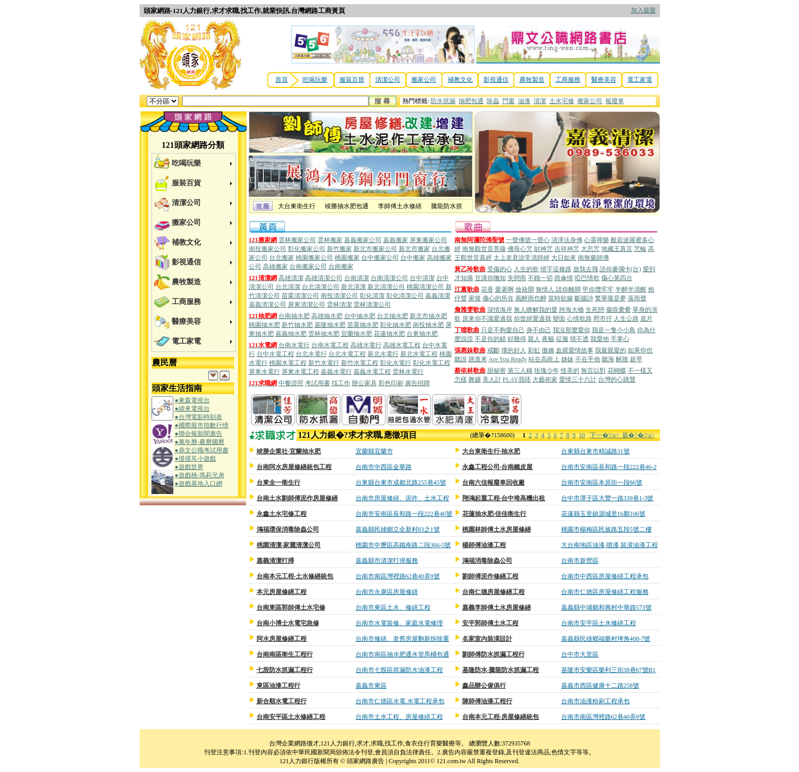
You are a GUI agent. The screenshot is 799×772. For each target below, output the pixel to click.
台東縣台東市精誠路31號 (595, 451)
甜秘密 (496, 370)
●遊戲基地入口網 (198, 483)
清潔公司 (387, 79)
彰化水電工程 (431, 362)
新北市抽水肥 (428, 316)
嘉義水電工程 (372, 371)
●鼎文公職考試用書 (202, 450)
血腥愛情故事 (574, 350)
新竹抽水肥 (297, 324)
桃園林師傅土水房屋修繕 (496, 529)
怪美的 (570, 370)
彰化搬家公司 (306, 248)
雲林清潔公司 (372, 304)
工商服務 (567, 79)
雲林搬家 (330, 240)
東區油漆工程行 (278, 685)
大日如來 (563, 257)
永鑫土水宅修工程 (282, 513)
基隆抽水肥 (330, 324)
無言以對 (593, 370)
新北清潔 (353, 286)
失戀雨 (517, 278)
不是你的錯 (490, 339)
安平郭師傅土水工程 (490, 623)
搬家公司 (423, 79)
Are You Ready (508, 359)
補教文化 (460, 79)
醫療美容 (603, 79)
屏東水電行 (264, 371)
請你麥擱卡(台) (620, 269)
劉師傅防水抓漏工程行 (493, 654)
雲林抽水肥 (323, 333)
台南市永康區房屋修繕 (387, 592)
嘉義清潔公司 (267, 304)
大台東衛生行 (296, 206)
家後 (474, 298)
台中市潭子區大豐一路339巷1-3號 (607, 498)
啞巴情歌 (587, 278)
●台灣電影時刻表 (198, 417)
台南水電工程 (330, 345)
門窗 (508, 101)
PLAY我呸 (517, 379)
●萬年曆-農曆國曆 (199, 442)
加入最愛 (643, 10)
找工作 (341, 383)
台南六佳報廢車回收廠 (493, 482)
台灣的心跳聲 (617, 379)
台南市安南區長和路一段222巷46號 (404, 513)
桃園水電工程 (288, 362)
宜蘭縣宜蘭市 (374, 451)
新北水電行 (383, 354)
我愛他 (599, 339)
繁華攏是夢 (610, 298)
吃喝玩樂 (314, 79)
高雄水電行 (366, 345)
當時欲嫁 (560, 298)
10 (582, 435)
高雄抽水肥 (327, 316)
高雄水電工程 (402, 345)
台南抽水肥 (294, 316)
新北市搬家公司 (375, 248)
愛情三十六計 (578, 379)
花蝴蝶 (616, 370)
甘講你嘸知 (490, 278)
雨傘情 (563, 278)
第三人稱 (520, 370)
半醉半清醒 (630, 289)
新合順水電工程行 (282, 701)
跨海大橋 (571, 309)
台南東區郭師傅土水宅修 (291, 607)
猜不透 (579, 339)
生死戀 (595, 309)
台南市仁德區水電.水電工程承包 (400, 701)
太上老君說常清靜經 (521, 257)
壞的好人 (513, 350)
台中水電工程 (275, 354)
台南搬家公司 (308, 266)
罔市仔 (602, 318)
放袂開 (524, 289)
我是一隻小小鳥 (614, 330)
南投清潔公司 (339, 295)
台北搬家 (281, 257)
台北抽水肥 (392, 316)
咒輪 (640, 248)
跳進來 (477, 359)
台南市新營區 (580, 560)
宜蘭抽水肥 (356, 333)
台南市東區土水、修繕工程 (393, 607)
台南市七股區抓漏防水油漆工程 (399, 670)
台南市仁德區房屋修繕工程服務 (605, 592)
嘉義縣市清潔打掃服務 (387, 560)
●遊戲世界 (189, 467)
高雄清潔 (290, 278)
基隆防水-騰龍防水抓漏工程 (500, 670)
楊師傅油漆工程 (484, 545)
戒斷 (493, 350)
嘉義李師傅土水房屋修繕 (496, 607)
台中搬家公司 (380, 257)
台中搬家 (412, 257)
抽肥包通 (471, 101)
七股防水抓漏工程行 (285, 670)
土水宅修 (561, 101)
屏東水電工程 (300, 371)
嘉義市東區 (371, 685)
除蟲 (493, 101)
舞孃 (474, 379)
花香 (487, 289)
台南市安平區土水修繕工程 (598, 623)
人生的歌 (526, 269)
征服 (562, 339)
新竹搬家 (339, 248)
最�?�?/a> (638, 435)
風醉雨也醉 (531, 298)
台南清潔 (356, 278)
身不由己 (538, 330)
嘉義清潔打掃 (275, 560)
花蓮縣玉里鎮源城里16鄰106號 (603, 513)
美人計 (492, 379)
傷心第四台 (616, 278)
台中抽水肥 (359, 316)
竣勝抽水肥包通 (347, 206)
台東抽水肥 (422, 333)
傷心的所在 (498, 298)
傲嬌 (548, 350)
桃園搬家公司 (314, 257)
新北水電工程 (419, 354)
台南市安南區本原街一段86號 (601, 482)
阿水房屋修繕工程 (282, 638)
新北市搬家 (414, 248)
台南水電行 (294, 345)
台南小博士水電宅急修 (288, 623)
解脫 (622, 359)
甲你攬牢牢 (598, 289)
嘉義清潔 (437, 295)
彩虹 (534, 350)
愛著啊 (504, 289)
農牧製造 (531, 79)
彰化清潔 (372, 295)
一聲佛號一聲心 (528, 240)
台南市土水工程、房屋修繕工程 (399, 716)
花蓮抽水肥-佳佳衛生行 (494, 513)
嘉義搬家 (395, 240)
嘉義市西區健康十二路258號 (600, 685)
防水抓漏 (442, 101)
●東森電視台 (192, 400)
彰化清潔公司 (405, 295)
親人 (534, 339)
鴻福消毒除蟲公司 (487, 560)
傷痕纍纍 (618, 309)
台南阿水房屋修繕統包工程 (294, 467)
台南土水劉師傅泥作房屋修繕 (297, 498)
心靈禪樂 (596, 240)
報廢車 (614, 101)
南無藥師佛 (593, 257)
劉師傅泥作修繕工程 (490, 576)
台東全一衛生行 (278, 482)
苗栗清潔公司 (300, 295)
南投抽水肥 (428, 324)
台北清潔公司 (320, 286)
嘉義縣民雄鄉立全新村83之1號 (398, 529)
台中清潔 (422, 278)
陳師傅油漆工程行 (487, 701)
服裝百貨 (351, 79)
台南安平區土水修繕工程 (291, 716)
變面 (559, 318)
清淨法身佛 (566, 240)
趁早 (636, 359)
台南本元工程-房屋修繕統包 (500, 716)
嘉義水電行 (336, 371)
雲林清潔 (339, 304)
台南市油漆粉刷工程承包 (595, 701)
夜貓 (548, 339)
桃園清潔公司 (425, 286)
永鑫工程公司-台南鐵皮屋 (497, 467)
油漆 (524, 101)
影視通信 (496, 79)
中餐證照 (290, 383)
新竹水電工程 (359, 362)
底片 (646, 318)
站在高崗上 (544, 359)
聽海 (608, 359)
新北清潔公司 (386, 286)
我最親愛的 (610, 350)
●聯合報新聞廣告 (198, 433)
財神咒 (543, 248)
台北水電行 (311, 354)
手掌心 (620, 339)
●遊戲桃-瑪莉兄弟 (199, 475)
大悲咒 (590, 248)
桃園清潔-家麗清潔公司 (289, 545)
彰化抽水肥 (395, 324)
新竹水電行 (323, 362)
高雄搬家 (275, 266)
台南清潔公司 (389, 278)
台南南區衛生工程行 (285, 654)
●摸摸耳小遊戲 (195, 458)
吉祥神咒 (566, 248)
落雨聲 (637, 298)
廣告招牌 (417, 383)
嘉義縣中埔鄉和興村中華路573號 (606, 607)
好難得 (517, 339)
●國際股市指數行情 (202, 425)
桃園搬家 (347, 257)
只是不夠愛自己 (503, 330)
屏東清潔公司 (306, 304)
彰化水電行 (395, 362)
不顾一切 (540, 278)
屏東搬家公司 (428, 240)
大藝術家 (544, 379)
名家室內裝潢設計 (487, 638)
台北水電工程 (347, 354)
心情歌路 (579, 318)
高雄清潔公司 (324, 278)
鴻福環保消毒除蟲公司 (288, 529)
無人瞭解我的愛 (535, 309)
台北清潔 (287, 286)
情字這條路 (556, 269)
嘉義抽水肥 (291, 333)
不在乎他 (587, 359)
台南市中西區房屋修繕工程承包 (605, 576)
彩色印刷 (390, 383)
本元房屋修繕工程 (282, 592)
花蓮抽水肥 (389, 333)
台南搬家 (340, 266)
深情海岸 (499, 309)
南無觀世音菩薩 (484, 248)
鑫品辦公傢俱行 (484, 685)
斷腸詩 (584, 298)
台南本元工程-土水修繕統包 (295, 576)
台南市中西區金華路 (384, 467)
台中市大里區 (580, 654)
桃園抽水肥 (264, 324)
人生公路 (626, 318)
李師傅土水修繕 (400, 206)
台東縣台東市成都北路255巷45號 (401, 482)
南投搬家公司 (267, 248)
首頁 (281, 79)
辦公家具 (364, 383)
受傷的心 (499, 269)
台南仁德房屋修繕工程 (493, 592)
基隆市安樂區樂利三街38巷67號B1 (608, 670)
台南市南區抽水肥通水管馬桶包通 (402, 654)
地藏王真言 (616, 248)
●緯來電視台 (192, 408)
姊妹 (567, 359)
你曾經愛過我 (532, 318)
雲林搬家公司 (297, 240)
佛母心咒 (520, 248)
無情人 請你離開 (558, 289)
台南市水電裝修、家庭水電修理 (399, 623)
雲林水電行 (408, 371)
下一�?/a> (606, 435)
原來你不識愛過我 (487, 318)
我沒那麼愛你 (571, 330)
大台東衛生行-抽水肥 (491, 451)
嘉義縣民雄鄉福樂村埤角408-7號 (606, 638)
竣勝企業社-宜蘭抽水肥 (289, 451)
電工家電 (639, 79)
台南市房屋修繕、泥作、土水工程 (402, 498)
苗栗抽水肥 (362, 324)
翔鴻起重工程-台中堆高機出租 (504, 498)
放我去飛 (585, 269)
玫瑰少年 (546, 370)
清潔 (540, 101)
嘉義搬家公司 (363, 240)
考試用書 (317, 383)
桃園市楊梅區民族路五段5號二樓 (606, 529)
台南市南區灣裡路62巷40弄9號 (398, 576)
